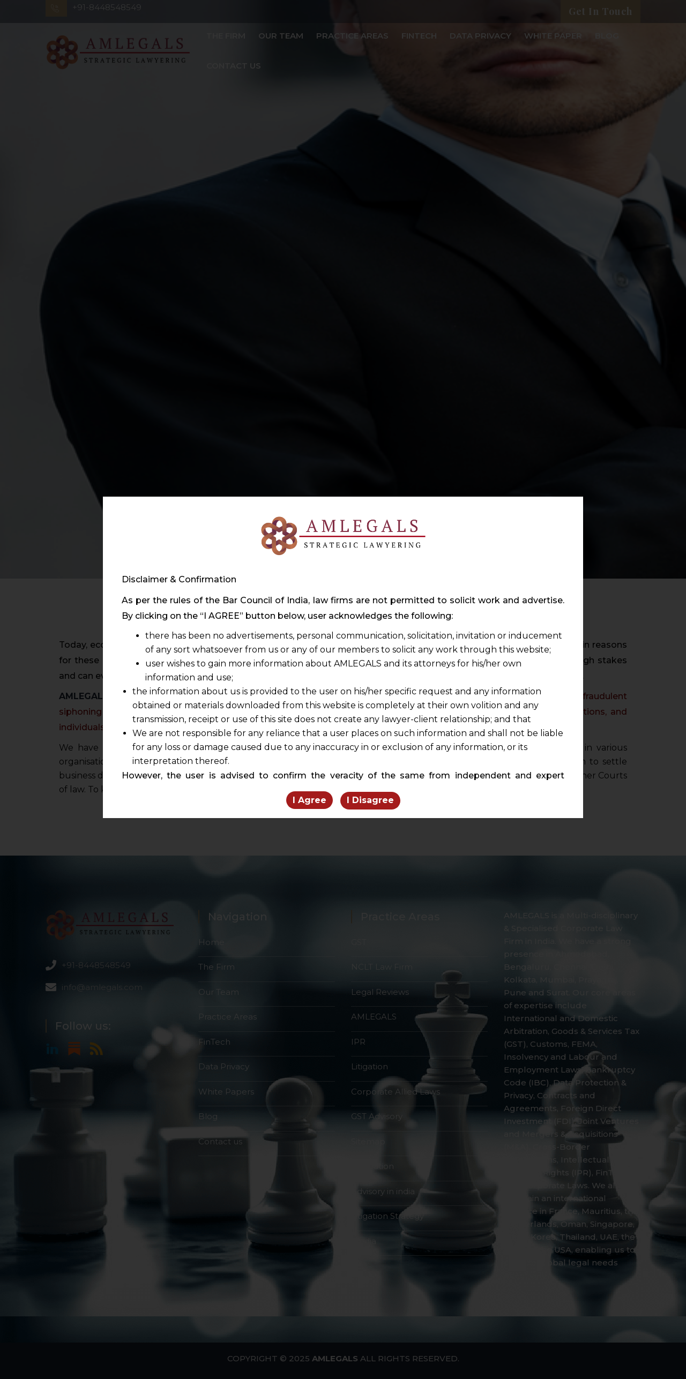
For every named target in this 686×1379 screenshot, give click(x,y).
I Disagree (370, 801)
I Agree (309, 801)
